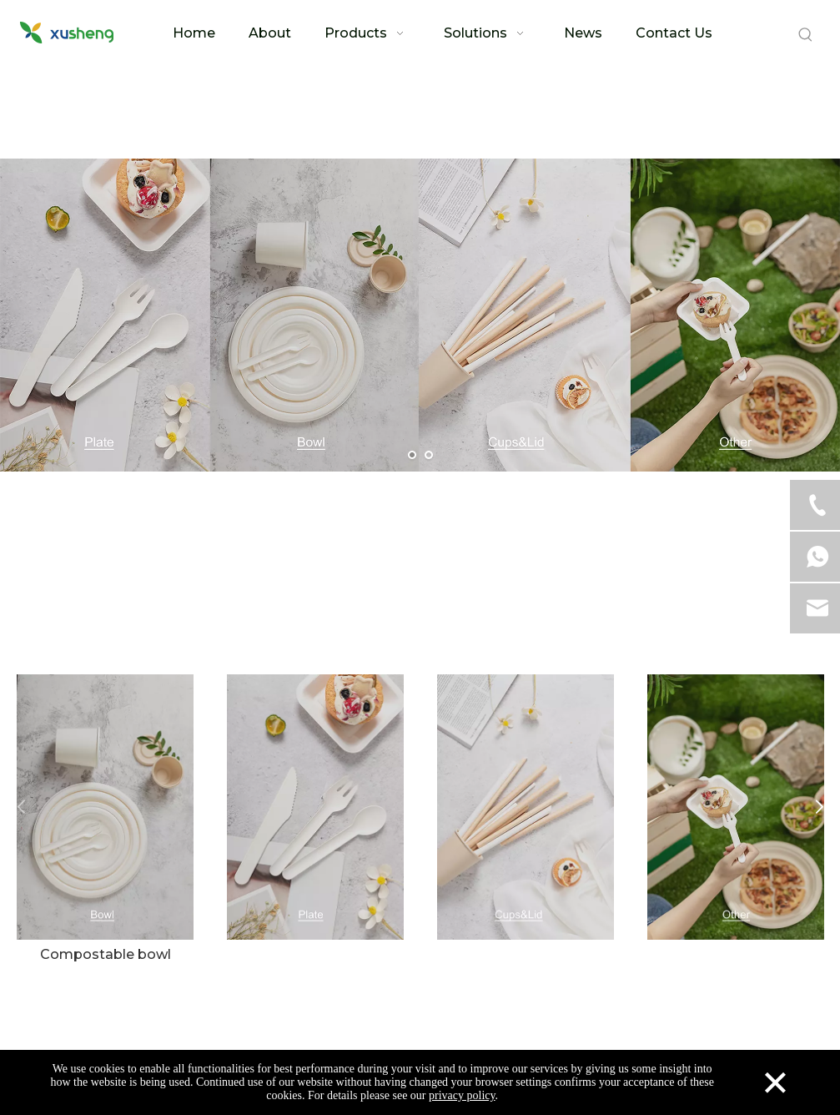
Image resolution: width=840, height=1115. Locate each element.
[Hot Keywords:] (806, 35)
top (805, 1043)
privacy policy (462, 1095)
